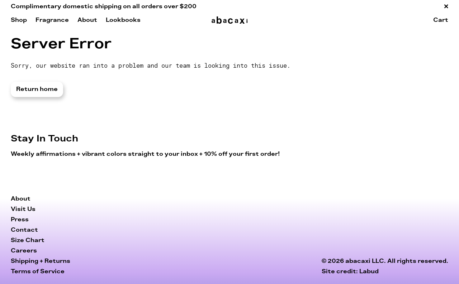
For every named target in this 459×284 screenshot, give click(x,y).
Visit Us (23, 209)
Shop (19, 20)
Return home (37, 89)
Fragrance (52, 20)
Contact (24, 230)
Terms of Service (38, 271)
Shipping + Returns (40, 261)
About (87, 20)
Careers (24, 251)
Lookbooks (123, 20)
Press (20, 219)
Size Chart (27, 240)
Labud (369, 271)
